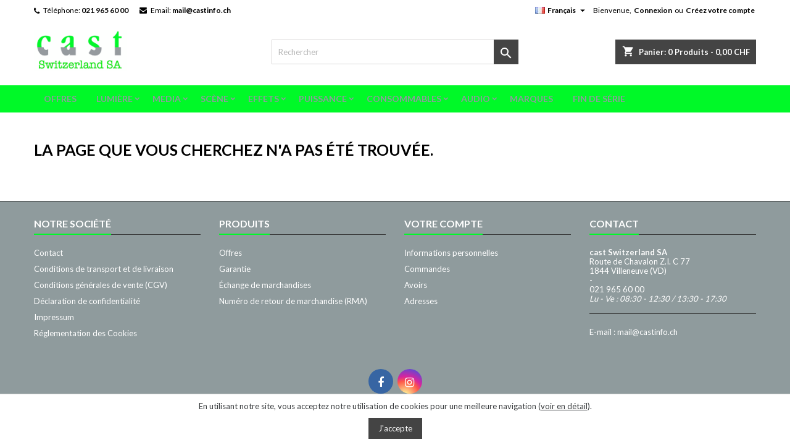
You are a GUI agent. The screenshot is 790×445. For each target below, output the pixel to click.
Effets (263, 98)
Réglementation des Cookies (85, 333)
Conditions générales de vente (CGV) (100, 285)
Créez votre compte (720, 10)
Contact (48, 253)
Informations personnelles (451, 253)
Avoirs (415, 285)
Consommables (404, 98)
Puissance (323, 98)
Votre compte (443, 223)
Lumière (114, 98)
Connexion (653, 10)
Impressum (54, 317)
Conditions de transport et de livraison (103, 269)
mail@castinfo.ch (201, 10)
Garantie (235, 269)
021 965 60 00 (104, 10)
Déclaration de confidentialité (87, 301)
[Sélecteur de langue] (561, 10)
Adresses (421, 301)
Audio (475, 98)
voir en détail (564, 406)
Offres (60, 98)
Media (166, 98)
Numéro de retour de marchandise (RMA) (293, 301)
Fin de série (599, 98)
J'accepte (395, 428)
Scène (214, 98)
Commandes (427, 269)
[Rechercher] (395, 52)
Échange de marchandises (265, 285)
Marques (531, 98)
